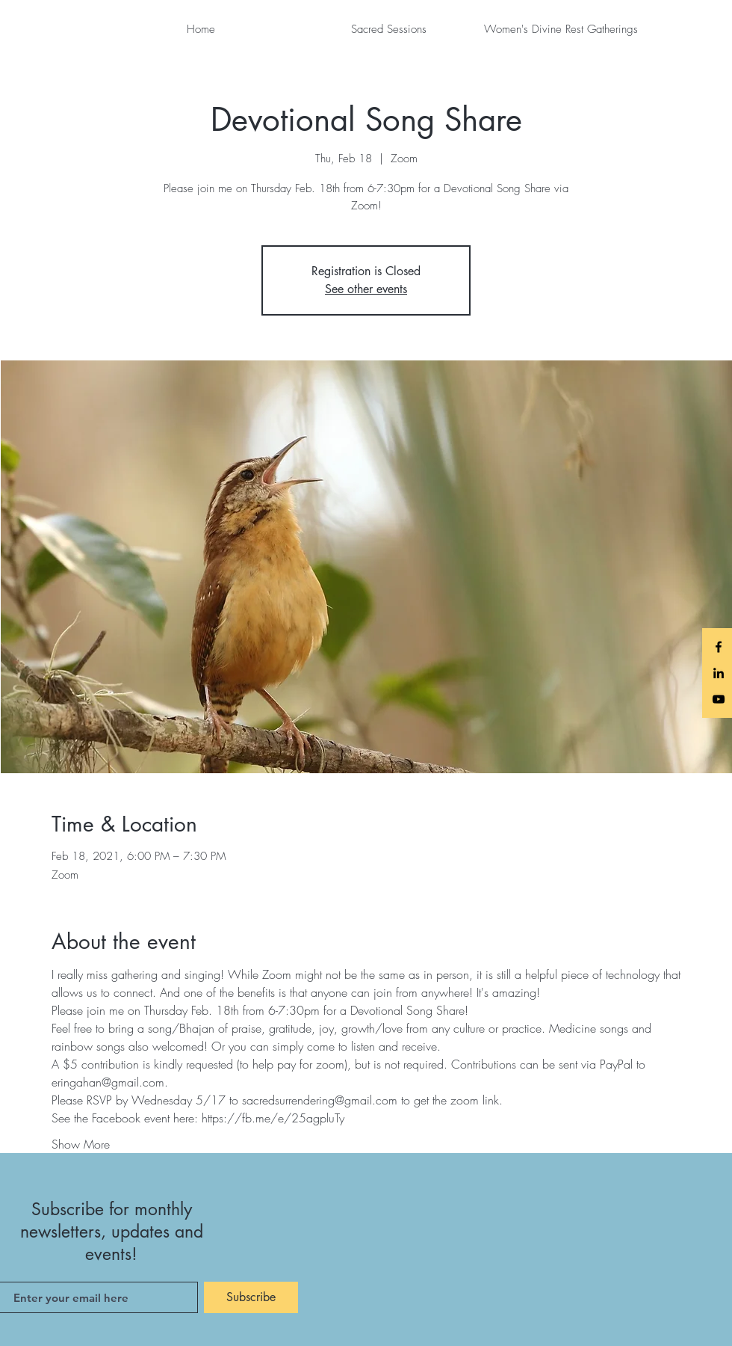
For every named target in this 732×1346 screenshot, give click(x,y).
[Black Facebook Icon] (718, 646)
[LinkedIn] (718, 673)
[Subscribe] (251, 1297)
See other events (366, 289)
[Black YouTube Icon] (718, 699)
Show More (81, 1144)
